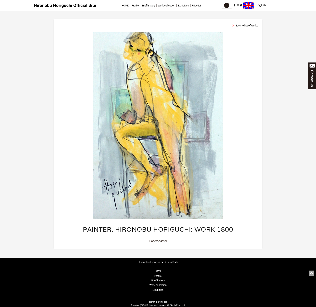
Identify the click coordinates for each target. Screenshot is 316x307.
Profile (135, 5)
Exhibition (183, 5)
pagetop (311, 273)
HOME (125, 5)
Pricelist (196, 5)
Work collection (166, 5)
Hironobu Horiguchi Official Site (65, 5)
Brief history (148, 5)
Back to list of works (246, 25)
